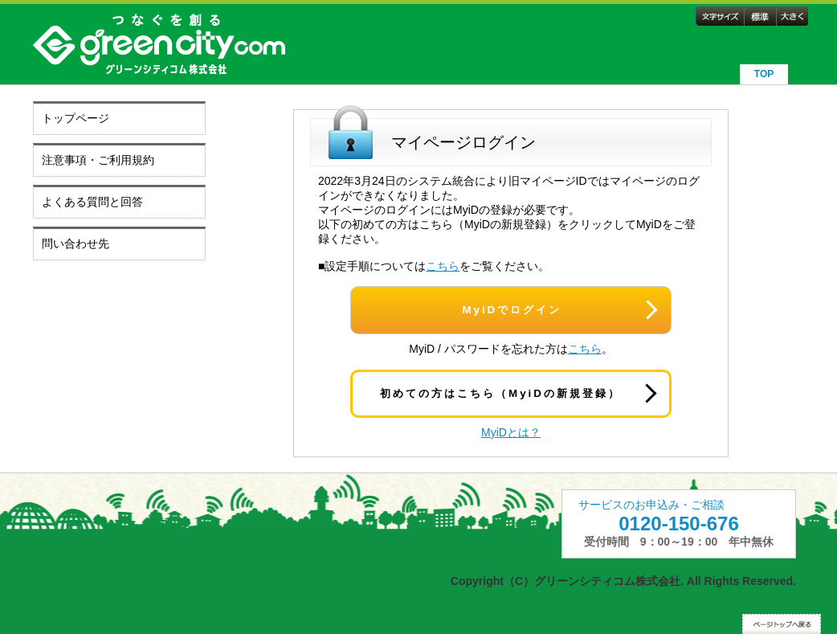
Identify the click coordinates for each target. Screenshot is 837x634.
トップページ (75, 118)
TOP (764, 74)
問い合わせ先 (75, 243)
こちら (442, 266)
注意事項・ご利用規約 (98, 159)
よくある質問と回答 (92, 201)
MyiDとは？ (511, 432)
